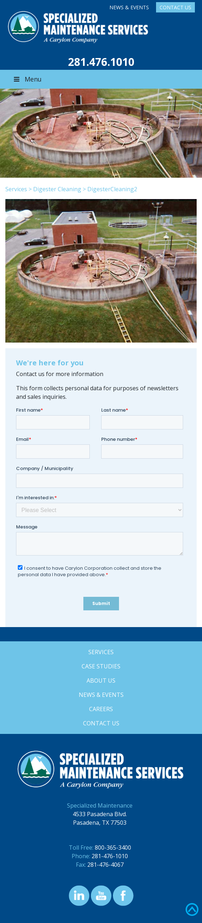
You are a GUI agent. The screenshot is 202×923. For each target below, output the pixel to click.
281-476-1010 (110, 856)
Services (16, 189)
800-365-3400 (113, 847)
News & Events (129, 7)
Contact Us (175, 7)
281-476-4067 (105, 865)
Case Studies (101, 666)
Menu (27, 79)
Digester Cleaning (57, 189)
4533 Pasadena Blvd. (100, 814)
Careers (101, 709)
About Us (101, 680)
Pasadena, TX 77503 (99, 822)
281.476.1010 (101, 61)
